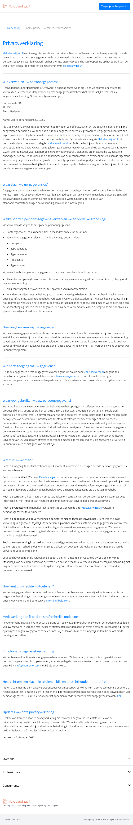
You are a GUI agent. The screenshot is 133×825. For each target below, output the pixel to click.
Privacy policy (12, 28)
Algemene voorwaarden (58, 28)
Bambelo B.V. (14, 819)
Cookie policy (32, 28)
